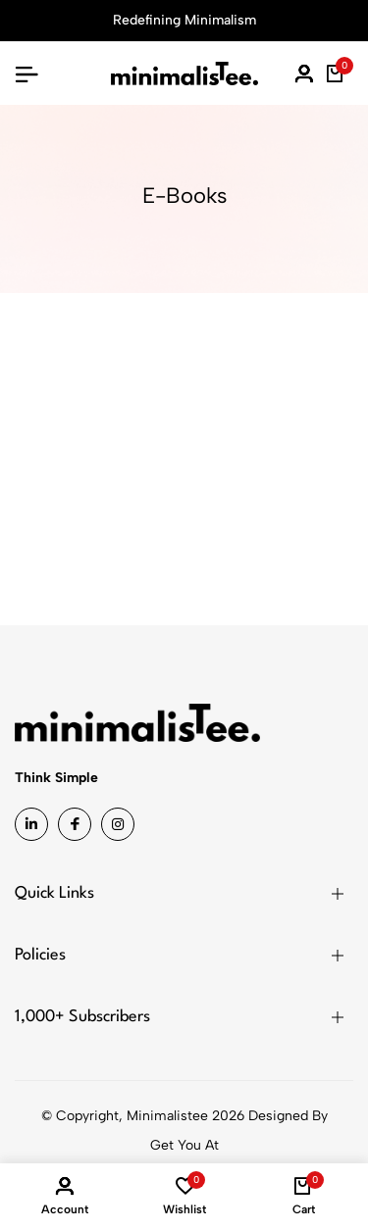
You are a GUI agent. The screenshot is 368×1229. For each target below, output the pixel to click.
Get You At (184, 1145)
